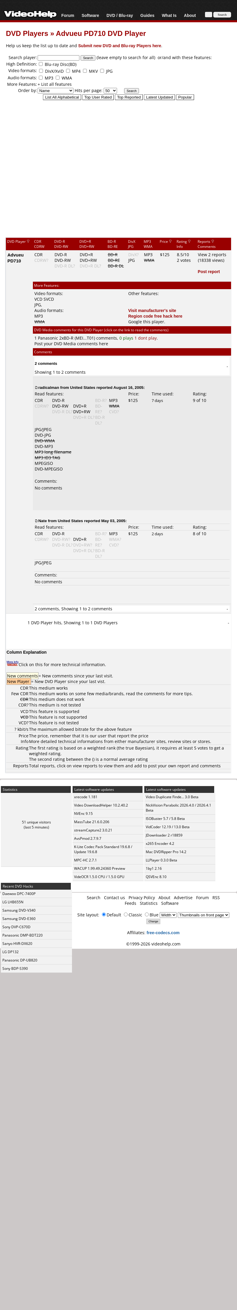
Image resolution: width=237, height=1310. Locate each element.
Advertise (183, 897)
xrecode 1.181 (85, 796)
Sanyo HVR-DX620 (17, 943)
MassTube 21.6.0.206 (91, 821)
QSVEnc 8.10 (156, 876)
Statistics (149, 903)
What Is (169, 15)
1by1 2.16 (154, 868)
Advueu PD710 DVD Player (101, 33)
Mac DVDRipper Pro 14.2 (166, 851)
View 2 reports (212, 254)
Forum (67, 15)
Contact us (114, 897)
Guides (147, 15)
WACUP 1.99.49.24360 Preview (99, 868)
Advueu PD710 (15, 258)
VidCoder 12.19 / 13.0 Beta (168, 826)
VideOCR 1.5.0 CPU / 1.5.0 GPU (99, 876)
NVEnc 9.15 (83, 813)
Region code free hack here (155, 316)
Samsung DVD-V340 (19, 910)
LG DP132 (10, 951)
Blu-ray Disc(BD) (60, 64)
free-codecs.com (163, 932)
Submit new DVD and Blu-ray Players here (119, 45)
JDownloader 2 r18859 (164, 835)
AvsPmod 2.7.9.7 (87, 838)
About (190, 15)
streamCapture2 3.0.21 (93, 830)
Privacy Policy (142, 897)
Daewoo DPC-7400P (19, 893)
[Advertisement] (115, 168)
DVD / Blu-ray (119, 15)
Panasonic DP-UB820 (19, 960)
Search (93, 897)
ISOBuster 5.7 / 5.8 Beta (165, 818)
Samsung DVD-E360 (19, 918)
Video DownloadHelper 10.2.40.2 (101, 805)
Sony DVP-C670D (16, 926)
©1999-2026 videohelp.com (153, 944)
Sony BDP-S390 (15, 968)
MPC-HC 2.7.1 (85, 860)
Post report (209, 271)
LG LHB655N (12, 902)
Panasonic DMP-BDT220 (22, 935)
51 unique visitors (36, 822)
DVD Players (27, 33)
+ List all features (55, 84)
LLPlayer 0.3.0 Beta (161, 860)
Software (90, 15)
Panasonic (48, 338)
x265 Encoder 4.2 (160, 843)
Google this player (146, 321)
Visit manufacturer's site (152, 310)
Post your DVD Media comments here (71, 343)
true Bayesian (139, 748)
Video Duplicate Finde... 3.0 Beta (172, 796)
